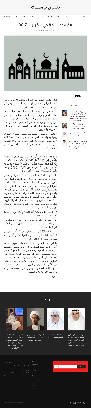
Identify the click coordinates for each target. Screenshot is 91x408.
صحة (84, 16)
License (25, 402)
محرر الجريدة (42, 30)
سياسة (75, 16)
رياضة (66, 16)
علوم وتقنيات (7, 16)
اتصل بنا (34, 366)
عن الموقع (35, 364)
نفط (24, 16)
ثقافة (32, 16)
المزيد (5, 375)
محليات (58, 16)
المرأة (15, 16)
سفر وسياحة (50, 16)
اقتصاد (41, 16)
